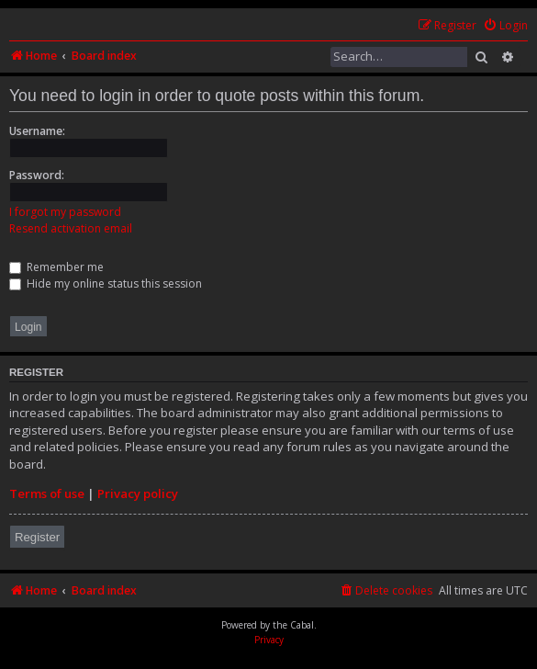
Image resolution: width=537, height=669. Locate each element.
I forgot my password (65, 212)
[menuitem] (505, 26)
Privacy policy (137, 493)
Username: (37, 131)
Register (37, 537)
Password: (36, 175)
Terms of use (46, 493)
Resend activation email (70, 228)
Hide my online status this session (105, 283)
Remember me (56, 267)
